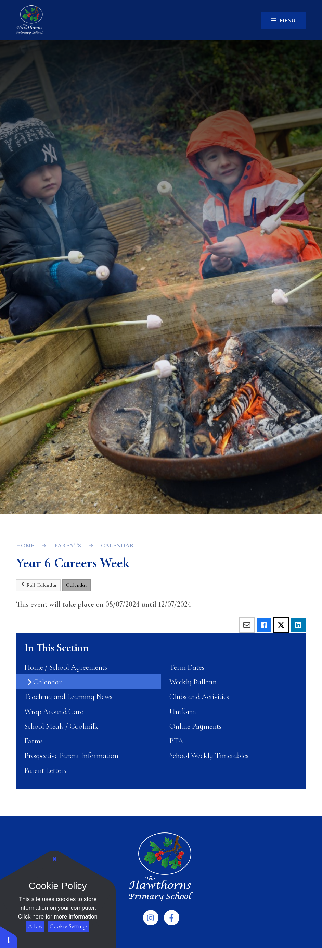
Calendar (117, 545)
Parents (67, 545)
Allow (35, 926)
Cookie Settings (69, 926)
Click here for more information (58, 916)
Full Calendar (38, 584)
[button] (8, 937)
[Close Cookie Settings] (55, 859)
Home (25, 545)
